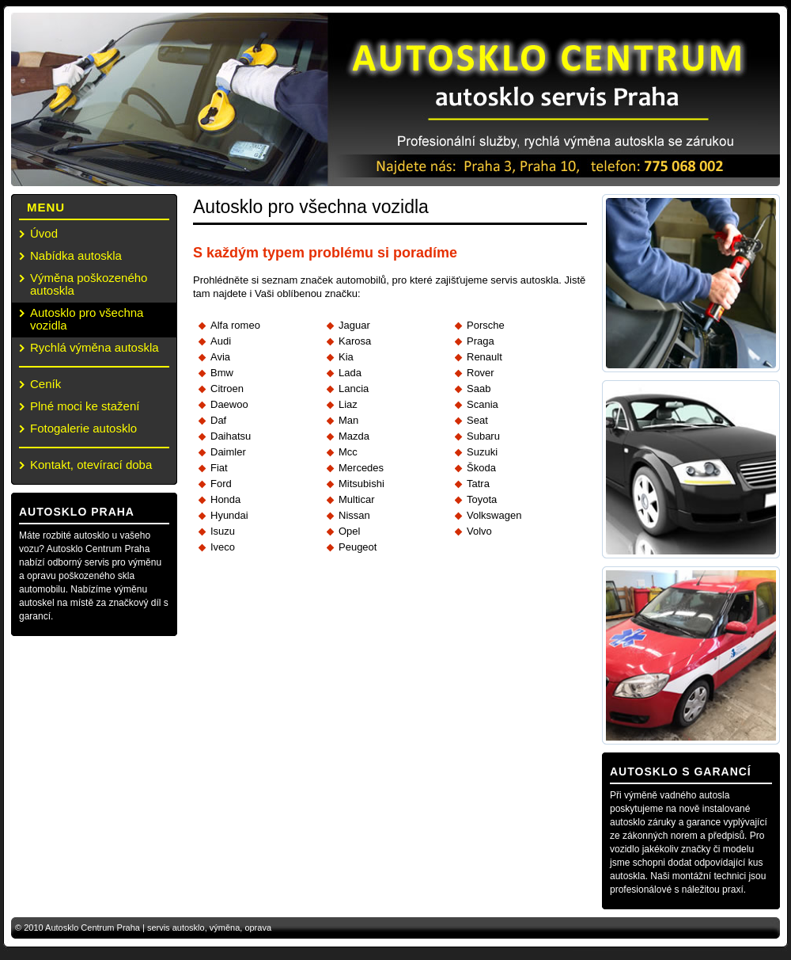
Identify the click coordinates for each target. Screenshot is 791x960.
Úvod (44, 233)
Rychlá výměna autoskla (94, 347)
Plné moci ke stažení (84, 406)
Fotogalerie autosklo (83, 428)
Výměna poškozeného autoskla (88, 284)
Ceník (45, 383)
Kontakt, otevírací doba (91, 464)
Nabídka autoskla (76, 255)
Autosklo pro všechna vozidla (86, 319)
